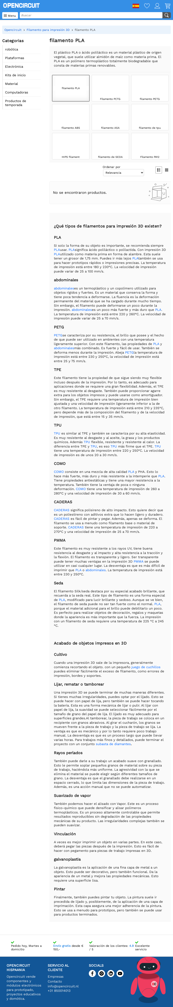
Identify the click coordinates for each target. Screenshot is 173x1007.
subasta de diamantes (113, 744)
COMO (59, 472)
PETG (58, 335)
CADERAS (61, 510)
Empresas (56, 977)
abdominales (64, 288)
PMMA (138, 561)
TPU (57, 433)
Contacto (55, 981)
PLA (57, 250)
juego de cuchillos (145, 667)
